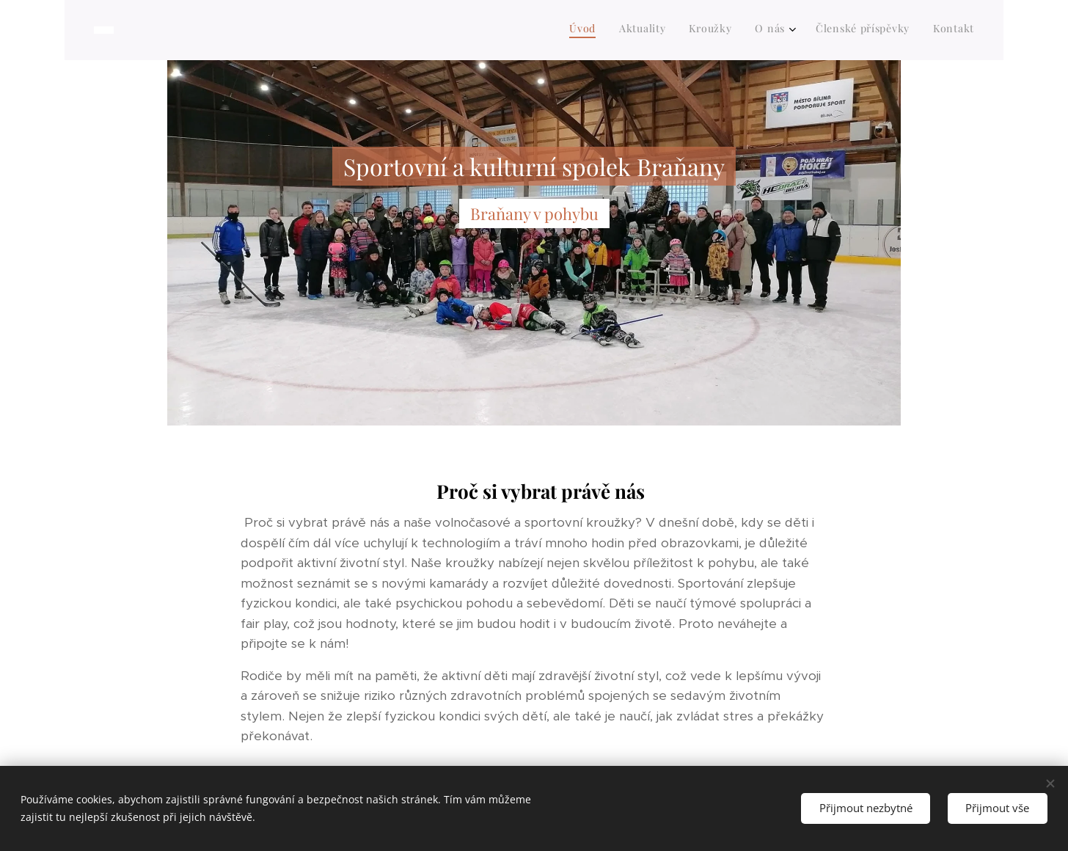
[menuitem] (853, 30)
